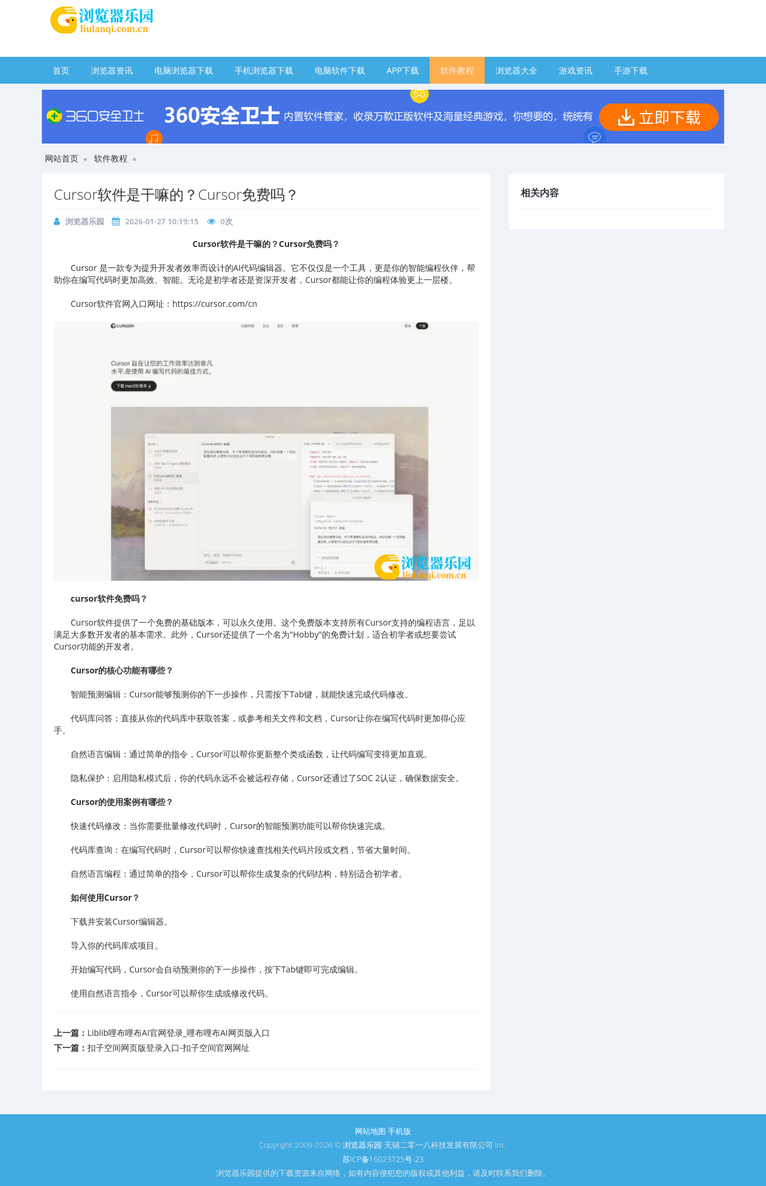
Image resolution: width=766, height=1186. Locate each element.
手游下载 (631, 70)
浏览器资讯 (112, 70)
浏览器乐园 (84, 221)
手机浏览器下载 (264, 70)
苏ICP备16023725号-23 (383, 1159)
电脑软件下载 (340, 70)
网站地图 (370, 1131)
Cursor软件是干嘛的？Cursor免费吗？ (176, 194)
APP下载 (403, 70)
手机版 (399, 1131)
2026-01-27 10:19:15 (162, 221)
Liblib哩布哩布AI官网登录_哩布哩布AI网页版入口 (178, 1032)
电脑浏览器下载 (183, 70)
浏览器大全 (516, 70)
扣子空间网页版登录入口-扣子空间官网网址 (168, 1047)
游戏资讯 (575, 70)
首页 (61, 70)
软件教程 (457, 70)
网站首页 (61, 158)
